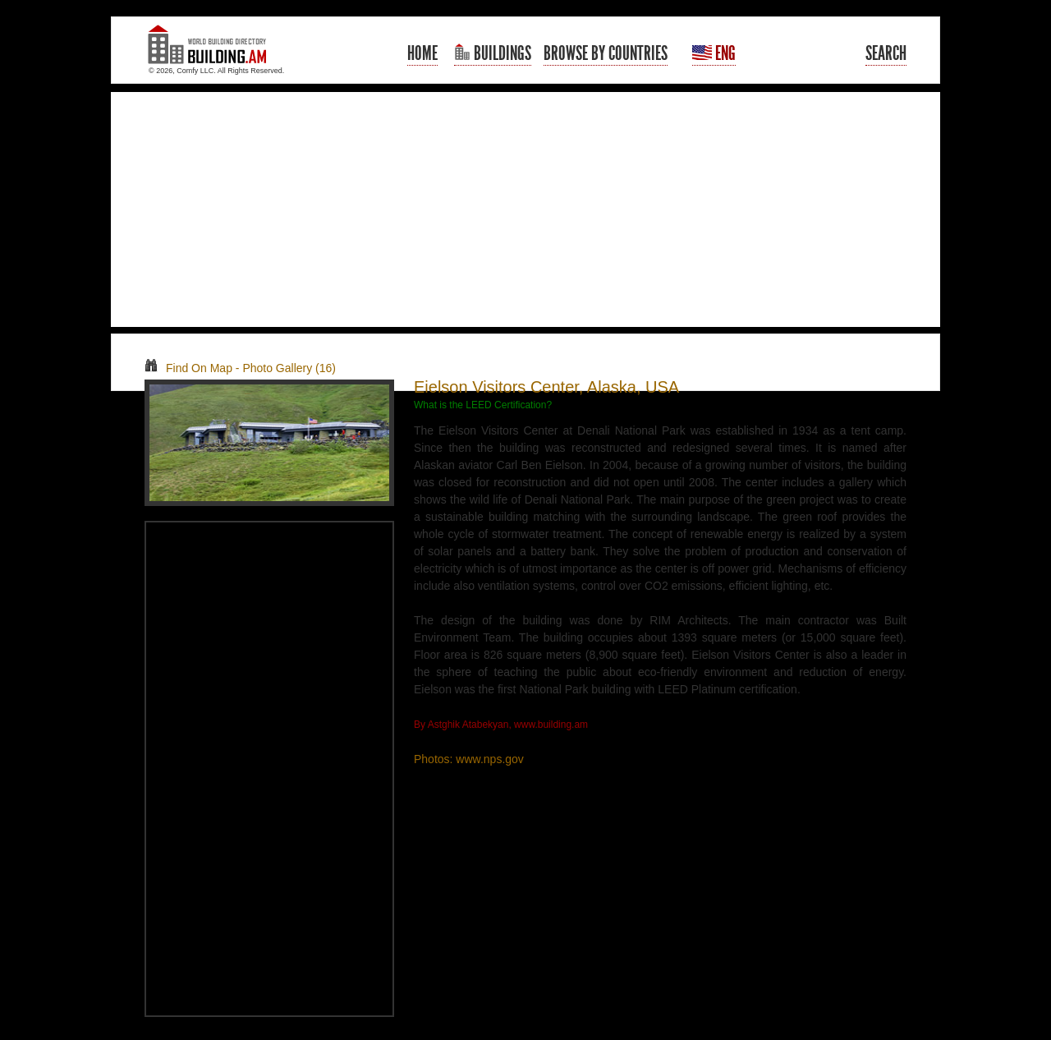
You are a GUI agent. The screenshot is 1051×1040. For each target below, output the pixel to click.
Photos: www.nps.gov (469, 759)
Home (422, 53)
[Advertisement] (525, 209)
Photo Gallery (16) (289, 368)
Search (885, 53)
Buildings (492, 53)
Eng (714, 53)
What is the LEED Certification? (483, 405)
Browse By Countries (606, 53)
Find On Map (188, 368)
